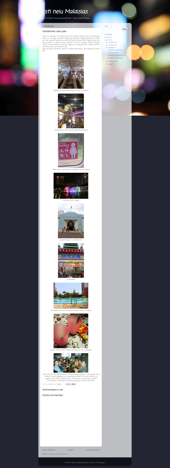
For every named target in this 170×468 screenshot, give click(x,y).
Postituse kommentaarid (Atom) (58, 454)
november (111, 45)
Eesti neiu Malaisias (62, 12)
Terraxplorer (91, 463)
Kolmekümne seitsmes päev (116, 55)
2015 (108, 37)
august (110, 64)
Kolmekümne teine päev (115, 58)
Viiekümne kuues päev (115, 50)
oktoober (111, 48)
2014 (108, 40)
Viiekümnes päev (113, 53)
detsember (111, 42)
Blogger (103, 463)
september (111, 61)
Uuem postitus (48, 450)
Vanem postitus (93, 450)
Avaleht (70, 450)
